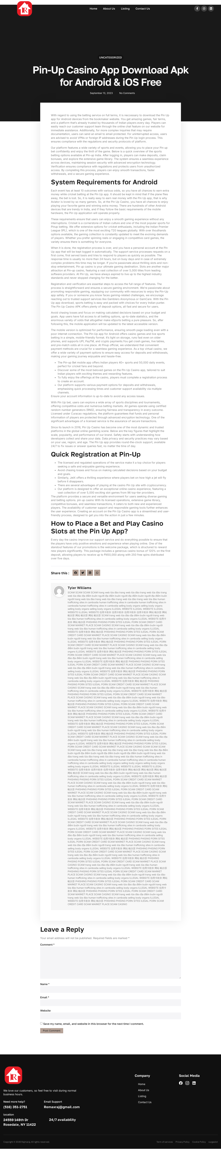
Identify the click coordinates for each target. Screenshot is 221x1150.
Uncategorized (110, 58)
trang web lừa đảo (109, 592)
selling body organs (129, 605)
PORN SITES (115, 622)
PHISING (103, 622)
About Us (109, 8)
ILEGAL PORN (130, 622)
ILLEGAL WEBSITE (122, 608)
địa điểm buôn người (93, 595)
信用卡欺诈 (105, 612)
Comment (47, 944)
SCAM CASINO (102, 625)
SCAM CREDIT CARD (150, 622)
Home (93, 8)
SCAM (71, 592)
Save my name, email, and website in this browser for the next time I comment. (93, 1024)
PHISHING (91, 622)
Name (44, 985)
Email (44, 998)
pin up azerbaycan (6, 0)
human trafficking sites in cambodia (118, 602)
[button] (76, 573)
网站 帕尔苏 (155, 612)
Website (45, 1011)
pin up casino (85, 500)
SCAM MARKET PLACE (80, 625)
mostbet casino (5, 0)
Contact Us (143, 8)
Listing (125, 8)
